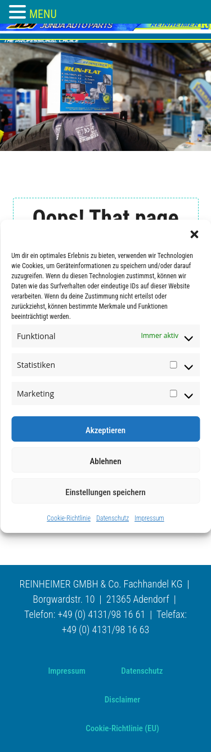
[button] (194, 233)
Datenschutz (112, 518)
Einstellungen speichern (105, 492)
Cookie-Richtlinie (69, 518)
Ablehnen (105, 461)
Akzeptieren (105, 430)
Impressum (149, 518)
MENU (43, 14)
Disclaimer (122, 700)
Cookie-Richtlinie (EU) (122, 728)
